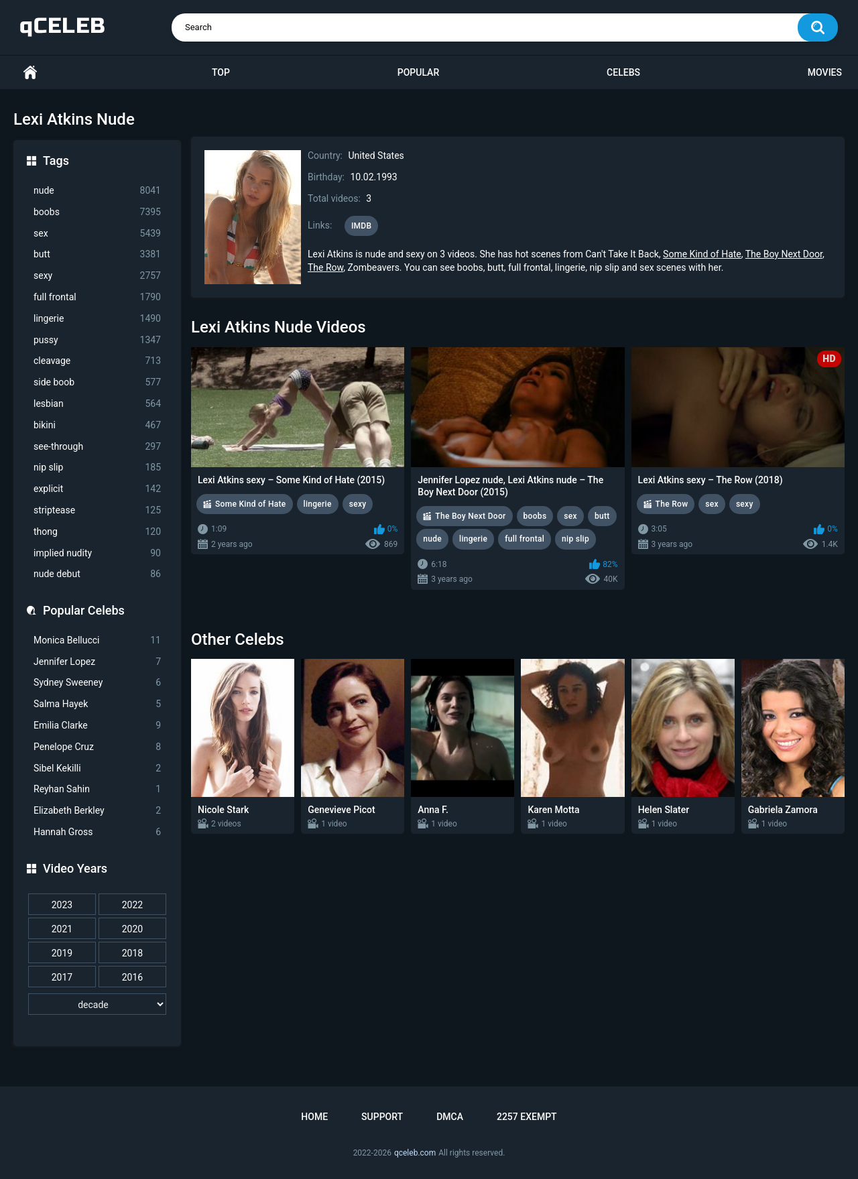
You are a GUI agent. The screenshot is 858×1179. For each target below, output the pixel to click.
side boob (97, 382)
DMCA (449, 1116)
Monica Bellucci (97, 640)
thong (97, 532)
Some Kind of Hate (702, 254)
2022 (132, 904)
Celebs (623, 72)
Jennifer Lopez (97, 662)
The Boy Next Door (783, 254)
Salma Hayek (97, 704)
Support (382, 1116)
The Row (325, 267)
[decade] (97, 1004)
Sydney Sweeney (97, 682)
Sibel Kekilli (97, 768)
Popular (418, 72)
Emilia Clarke (97, 725)
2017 (62, 977)
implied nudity (97, 553)
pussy (97, 340)
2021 (62, 929)
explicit (97, 489)
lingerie (97, 318)
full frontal (97, 297)
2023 (62, 904)
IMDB (361, 226)
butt (97, 254)
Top (221, 72)
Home (30, 73)
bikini (97, 425)
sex (97, 233)
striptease (97, 510)
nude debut (97, 574)
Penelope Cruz (97, 747)
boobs (97, 212)
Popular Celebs (84, 610)
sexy (97, 276)
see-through (97, 446)
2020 (132, 929)
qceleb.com (415, 1153)
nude (97, 190)
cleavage (97, 361)
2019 (62, 953)
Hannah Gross (97, 832)
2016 (132, 977)
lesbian (97, 404)
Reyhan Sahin (97, 789)
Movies (825, 72)
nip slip (97, 467)
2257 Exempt (527, 1116)
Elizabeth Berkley (97, 810)
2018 (132, 953)
